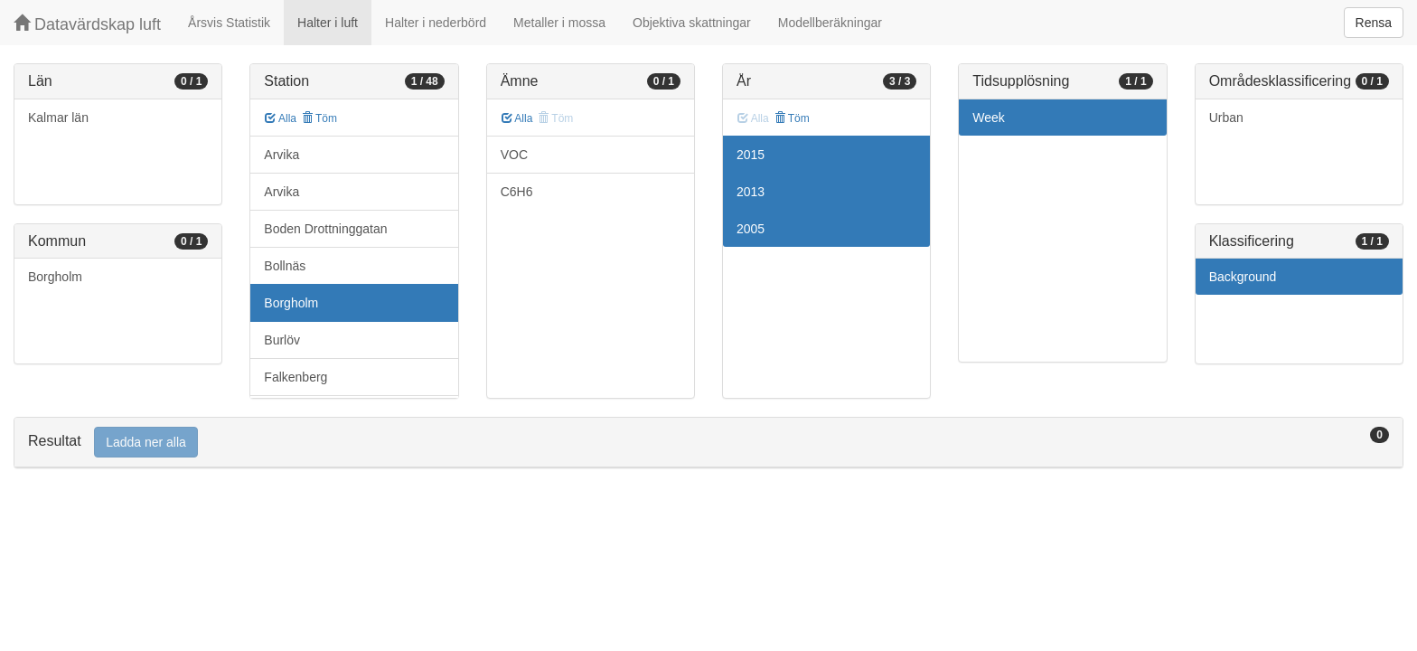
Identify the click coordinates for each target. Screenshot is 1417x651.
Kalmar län (58, 117)
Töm (319, 118)
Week (988, 117)
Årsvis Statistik (229, 22)
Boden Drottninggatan (325, 229)
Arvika (281, 154)
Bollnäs (284, 266)
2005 (751, 229)
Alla (280, 118)
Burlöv (282, 340)
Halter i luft (327, 22)
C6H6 (517, 191)
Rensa (1374, 22)
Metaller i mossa (559, 22)
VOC (514, 154)
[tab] (708, 442)
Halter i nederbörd (435, 22)
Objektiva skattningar (692, 22)
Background (1243, 276)
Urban (1226, 117)
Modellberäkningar (830, 22)
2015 (751, 154)
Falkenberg (295, 377)
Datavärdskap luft (87, 23)
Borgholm (55, 276)
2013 (751, 191)
